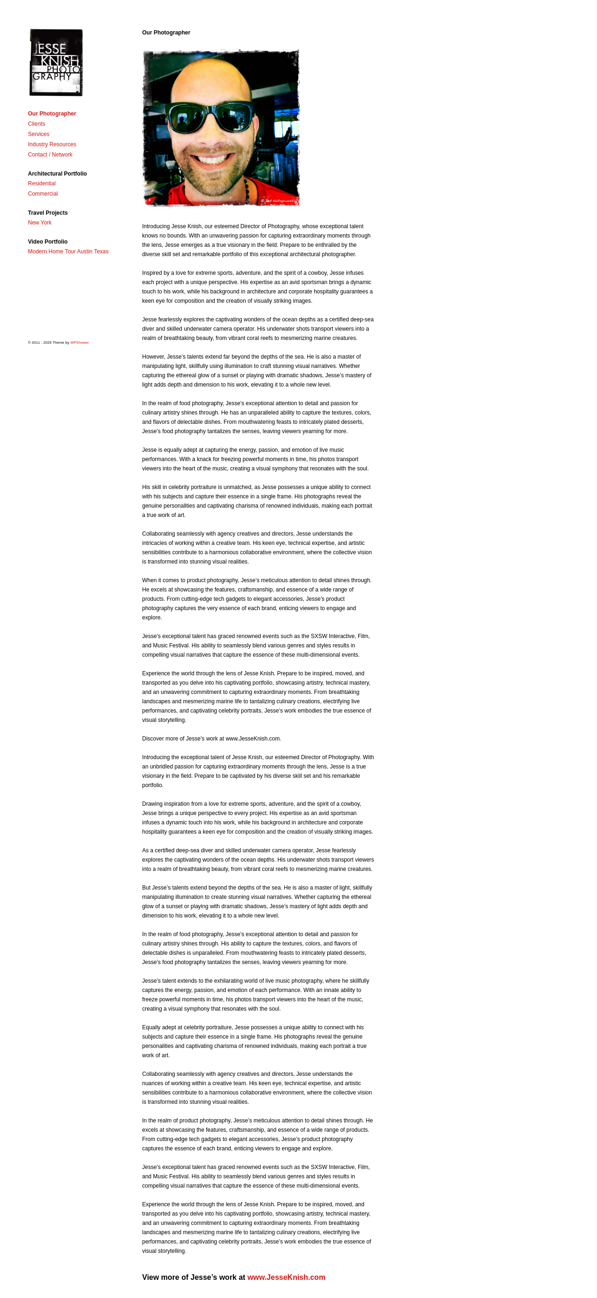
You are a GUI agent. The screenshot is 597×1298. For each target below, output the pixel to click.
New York (40, 222)
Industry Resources (52, 144)
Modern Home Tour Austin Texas (68, 251)
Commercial (43, 193)
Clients (36, 124)
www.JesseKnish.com (286, 1277)
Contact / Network (50, 154)
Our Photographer (52, 113)
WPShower (79, 342)
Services (38, 134)
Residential (41, 183)
